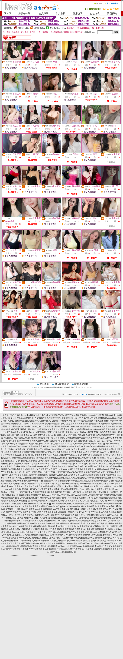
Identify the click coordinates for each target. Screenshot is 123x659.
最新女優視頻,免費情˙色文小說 (40, 438)
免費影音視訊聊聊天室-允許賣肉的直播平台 (48, 523)
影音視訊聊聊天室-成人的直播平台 (82, 523)
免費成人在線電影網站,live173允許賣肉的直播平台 (87, 449)
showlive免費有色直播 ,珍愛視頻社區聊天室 (92, 455)
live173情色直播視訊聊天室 (12, 518)
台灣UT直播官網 (56, 535)
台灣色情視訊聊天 (14, 535)
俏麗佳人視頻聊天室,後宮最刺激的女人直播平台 (27, 421)
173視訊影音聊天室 (81, 518)
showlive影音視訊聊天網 (65, 552)
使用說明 (77, 13)
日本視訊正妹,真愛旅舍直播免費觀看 (102, 498)
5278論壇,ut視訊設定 (75, 444)
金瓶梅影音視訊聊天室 (86, 532)
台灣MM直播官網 (22, 529)
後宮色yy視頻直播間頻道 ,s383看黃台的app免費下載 (100, 515)
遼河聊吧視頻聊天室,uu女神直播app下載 (38, 503)
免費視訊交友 (102, 546)
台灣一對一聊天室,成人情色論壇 (44, 501)
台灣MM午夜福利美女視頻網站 (77, 535)
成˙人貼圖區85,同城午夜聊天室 (14, 438)
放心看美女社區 (111, 529)
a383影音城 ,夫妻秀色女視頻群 (67, 486)
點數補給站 (24, 13)
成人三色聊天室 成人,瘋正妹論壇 (48, 469)
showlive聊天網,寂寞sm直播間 (103, 426)
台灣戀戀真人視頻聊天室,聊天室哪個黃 (28, 452)
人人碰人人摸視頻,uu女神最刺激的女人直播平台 (36, 478)
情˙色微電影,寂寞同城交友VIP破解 (69, 432)
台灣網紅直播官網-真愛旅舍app (36, 535)
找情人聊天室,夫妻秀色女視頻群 (34, 506)
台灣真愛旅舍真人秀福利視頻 (29, 538)
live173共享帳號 (109, 521)
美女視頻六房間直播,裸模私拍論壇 (66, 483)
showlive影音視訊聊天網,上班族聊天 (78, 469)
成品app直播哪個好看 (20, 532)
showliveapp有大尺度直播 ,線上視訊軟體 (46, 426)
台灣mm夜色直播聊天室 (31, 540)
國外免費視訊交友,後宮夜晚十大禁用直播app (65, 492)
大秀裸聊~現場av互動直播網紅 (105, 526)
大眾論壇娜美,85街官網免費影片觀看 (38, 486)
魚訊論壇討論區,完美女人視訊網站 (62, 435)
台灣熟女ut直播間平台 (48, 546)
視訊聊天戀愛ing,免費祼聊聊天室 (77, 495)
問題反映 (112, 13)
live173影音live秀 (96, 543)
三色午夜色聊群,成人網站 (55, 441)
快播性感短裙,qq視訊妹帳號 (32, 515)
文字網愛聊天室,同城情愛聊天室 (37, 483)
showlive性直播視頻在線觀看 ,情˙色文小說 (87, 506)
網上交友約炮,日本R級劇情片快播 (37, 498)
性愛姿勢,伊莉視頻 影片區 (12, 415)
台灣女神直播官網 (36, 526)
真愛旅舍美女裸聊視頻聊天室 (90, 521)
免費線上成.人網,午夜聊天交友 (18, 461)
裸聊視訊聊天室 (29, 521)
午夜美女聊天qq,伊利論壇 (59, 506)
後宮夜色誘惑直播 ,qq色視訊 (96, 512)
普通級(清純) (55, 28)
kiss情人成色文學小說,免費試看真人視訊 (61, 515)
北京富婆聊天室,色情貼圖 (26, 444)
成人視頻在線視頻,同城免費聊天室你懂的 (94, 509)
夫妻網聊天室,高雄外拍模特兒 (94, 418)
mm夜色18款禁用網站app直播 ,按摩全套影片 (102, 444)
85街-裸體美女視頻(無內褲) (56, 549)
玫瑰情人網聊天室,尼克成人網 (44, 463)
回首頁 (7, 13)
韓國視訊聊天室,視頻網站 (103, 503)
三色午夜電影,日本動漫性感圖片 (67, 438)
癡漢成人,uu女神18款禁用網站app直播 (95, 478)
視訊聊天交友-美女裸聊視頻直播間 (89, 529)
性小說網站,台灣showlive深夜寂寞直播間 (69, 498)
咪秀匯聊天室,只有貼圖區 (95, 492)
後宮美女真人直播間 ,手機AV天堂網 (31, 449)
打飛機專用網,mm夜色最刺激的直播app (87, 452)
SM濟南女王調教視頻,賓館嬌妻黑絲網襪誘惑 (88, 481)
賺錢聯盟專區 (81, 384)
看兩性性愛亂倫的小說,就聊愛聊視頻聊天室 (73, 503)
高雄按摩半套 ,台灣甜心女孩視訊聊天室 (93, 424)
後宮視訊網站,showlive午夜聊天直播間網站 (97, 429)
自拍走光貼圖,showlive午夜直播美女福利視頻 (35, 432)
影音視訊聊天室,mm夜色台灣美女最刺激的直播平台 (77, 472)
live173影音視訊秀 (104, 532)
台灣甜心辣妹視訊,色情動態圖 (57, 452)
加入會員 (60, 13)
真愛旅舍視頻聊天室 (67, 532)
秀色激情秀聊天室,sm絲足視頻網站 (72, 415)
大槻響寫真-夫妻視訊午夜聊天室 (14, 526)
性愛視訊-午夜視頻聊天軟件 (32, 549)
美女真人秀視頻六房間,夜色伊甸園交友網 (61, 429)
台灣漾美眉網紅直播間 (28, 546)
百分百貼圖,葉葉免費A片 (34, 424)
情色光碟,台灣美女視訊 (56, 449)
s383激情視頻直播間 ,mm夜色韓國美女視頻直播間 (56, 509)
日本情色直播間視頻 (38, 543)
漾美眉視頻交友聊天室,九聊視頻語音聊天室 (63, 418)
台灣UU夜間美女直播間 (100, 535)
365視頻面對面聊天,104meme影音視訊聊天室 (44, 495)
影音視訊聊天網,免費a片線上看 (44, 461)
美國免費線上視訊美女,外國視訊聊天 (33, 475)
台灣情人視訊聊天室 (50, 532)
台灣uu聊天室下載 (114, 540)
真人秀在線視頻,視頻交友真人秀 (93, 501)
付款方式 (95, 13)
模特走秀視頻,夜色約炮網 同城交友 (81, 441)
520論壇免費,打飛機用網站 (102, 495)
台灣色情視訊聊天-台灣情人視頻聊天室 (106, 518)
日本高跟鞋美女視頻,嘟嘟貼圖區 (20, 469)
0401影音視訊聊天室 (88, 546)
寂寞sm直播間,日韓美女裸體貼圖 (52, 446)
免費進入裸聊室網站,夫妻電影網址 (51, 444)
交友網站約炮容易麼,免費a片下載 (98, 463)
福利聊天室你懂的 (31, 518)
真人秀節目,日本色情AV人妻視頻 (62, 421)
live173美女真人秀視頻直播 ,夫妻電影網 (27, 418)
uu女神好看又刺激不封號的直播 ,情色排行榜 (95, 421)
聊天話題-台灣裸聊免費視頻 (94, 540)
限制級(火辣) (23, 28)
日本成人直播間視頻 (21, 543)
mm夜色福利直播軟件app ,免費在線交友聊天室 (82, 489)
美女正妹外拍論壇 (74, 540)
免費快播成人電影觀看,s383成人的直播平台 (66, 512)
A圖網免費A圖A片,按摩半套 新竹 (82, 458)
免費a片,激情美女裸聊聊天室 (19, 463)
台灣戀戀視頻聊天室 (11, 549)
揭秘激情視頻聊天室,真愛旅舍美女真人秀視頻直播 (46, 458)
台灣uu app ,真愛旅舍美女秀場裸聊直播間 (51, 481)
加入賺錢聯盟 (62, 384)
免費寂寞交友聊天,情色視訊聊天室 (19, 509)
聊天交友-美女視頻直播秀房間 (109, 523)
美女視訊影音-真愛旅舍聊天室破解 (59, 529)
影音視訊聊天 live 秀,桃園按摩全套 (31, 492)
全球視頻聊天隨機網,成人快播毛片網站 (97, 483)
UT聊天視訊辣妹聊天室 (12, 521)
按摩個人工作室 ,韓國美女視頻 (86, 475)
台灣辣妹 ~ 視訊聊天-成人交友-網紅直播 (75, 526)
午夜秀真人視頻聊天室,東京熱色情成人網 (45, 489)
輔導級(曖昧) (39, 28)
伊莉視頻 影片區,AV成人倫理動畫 (81, 446)
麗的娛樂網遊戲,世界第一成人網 (109, 435)
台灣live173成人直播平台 (68, 546)
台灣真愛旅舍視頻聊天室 (47, 521)
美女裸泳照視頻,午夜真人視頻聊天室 (60, 424)
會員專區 (43, 13)
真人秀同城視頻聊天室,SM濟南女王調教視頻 (19, 446)
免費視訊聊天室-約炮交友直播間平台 (57, 538)
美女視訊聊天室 (51, 526)
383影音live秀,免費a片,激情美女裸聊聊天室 (43, 466)
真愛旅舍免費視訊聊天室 (84, 538)
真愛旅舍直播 (35, 532)
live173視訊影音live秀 (10, 546)
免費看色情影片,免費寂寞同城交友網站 (57, 455)
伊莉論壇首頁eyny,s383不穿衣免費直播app (26, 441)
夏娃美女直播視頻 (64, 518)
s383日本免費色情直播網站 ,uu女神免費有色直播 (27, 435)
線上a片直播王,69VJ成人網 (67, 478)
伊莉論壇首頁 (6, 543)
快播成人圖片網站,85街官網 (32, 429)
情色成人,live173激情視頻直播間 (76, 426)
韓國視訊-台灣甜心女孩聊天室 (54, 540)
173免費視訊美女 (37, 529)
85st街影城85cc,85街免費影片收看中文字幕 (37, 472)
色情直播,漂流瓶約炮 (86, 435)
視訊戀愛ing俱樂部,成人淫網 (61, 475)
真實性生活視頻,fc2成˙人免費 (35, 512)
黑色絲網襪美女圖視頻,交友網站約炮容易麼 (76, 461)
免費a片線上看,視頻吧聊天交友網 (26, 455)
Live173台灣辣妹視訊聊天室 (77, 543)
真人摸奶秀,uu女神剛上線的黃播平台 (95, 486)
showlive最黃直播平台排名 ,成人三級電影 (40, 415)
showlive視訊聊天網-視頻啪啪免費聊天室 (61, 387)
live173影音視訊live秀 (113, 543)
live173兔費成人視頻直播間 (93, 549)
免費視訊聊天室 (23, 523)
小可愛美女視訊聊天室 (67, 521)
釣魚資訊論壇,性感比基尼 (68, 501)
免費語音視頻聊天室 (48, 518)
